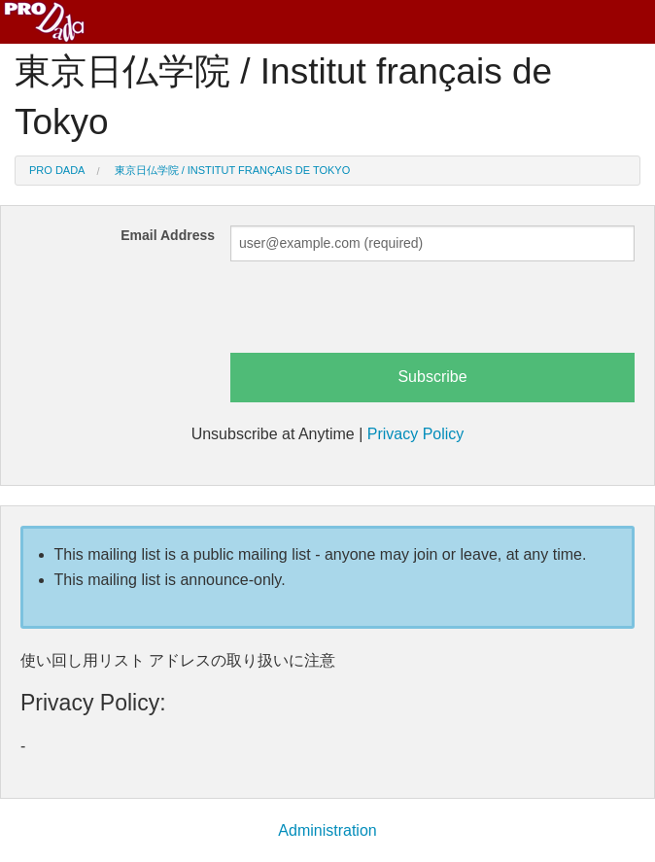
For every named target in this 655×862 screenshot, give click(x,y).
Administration (327, 830)
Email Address (168, 235)
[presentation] (378, 315)
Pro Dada (57, 170)
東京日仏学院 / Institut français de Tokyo (233, 170)
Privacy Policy (416, 434)
